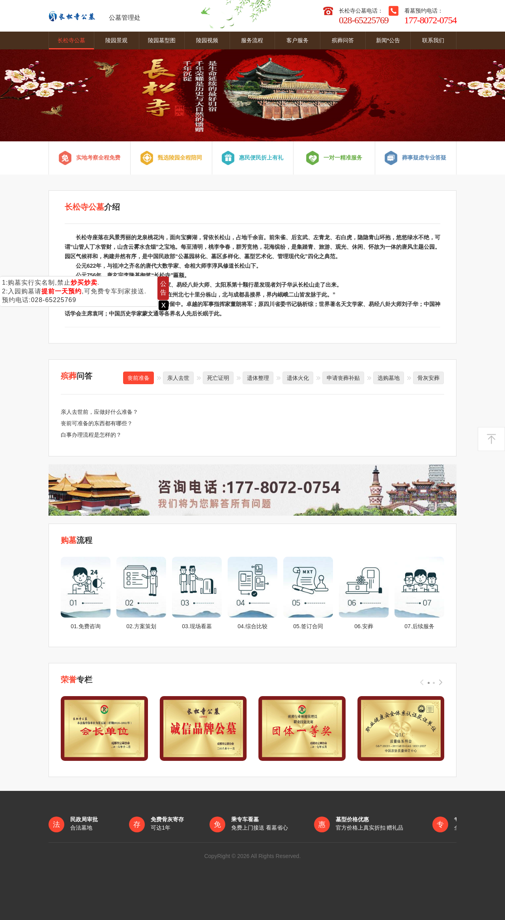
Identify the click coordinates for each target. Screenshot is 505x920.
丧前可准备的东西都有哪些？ (97, 423)
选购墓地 (389, 377)
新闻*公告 (388, 40)
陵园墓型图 (162, 40)
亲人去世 (178, 377)
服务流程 (252, 40)
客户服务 (297, 40)
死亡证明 (218, 377)
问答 (76, 375)
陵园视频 (207, 40)
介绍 (92, 207)
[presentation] (421, 681)
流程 (76, 539)
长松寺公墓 (71, 40)
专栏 (76, 679)
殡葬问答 (343, 40)
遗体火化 (298, 377)
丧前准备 (138, 377)
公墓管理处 (94, 16)
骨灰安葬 (428, 377)
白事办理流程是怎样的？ (91, 434)
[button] (428, 681)
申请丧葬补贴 (343, 377)
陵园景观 (116, 40)
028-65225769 (53, 300)
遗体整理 (258, 377)
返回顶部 (491, 439)
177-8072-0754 (430, 20)
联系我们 (433, 40)
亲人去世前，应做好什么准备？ (99, 411)
